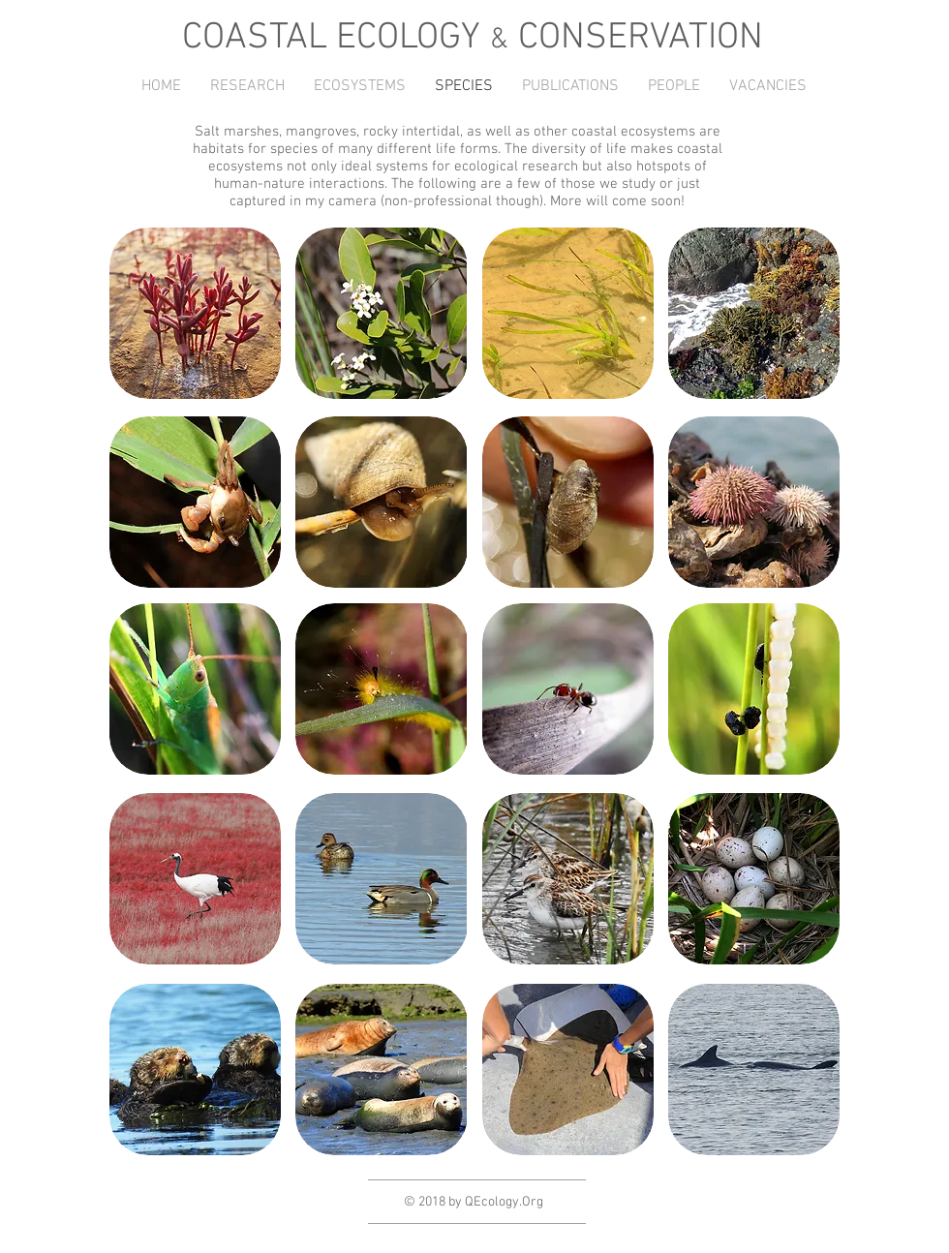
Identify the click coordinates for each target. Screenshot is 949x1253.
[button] (247, 87)
